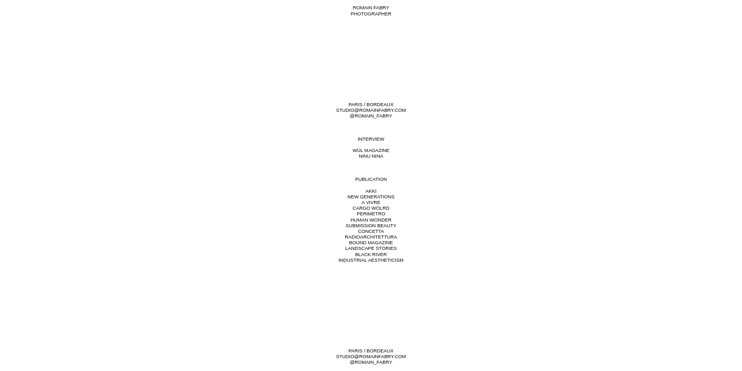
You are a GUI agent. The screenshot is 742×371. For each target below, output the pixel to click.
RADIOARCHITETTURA (371, 237)
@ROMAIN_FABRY (371, 116)
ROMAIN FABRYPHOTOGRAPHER (370, 10)
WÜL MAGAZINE (371, 150)
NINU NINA (371, 156)
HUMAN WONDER (370, 220)
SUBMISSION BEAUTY (371, 225)
